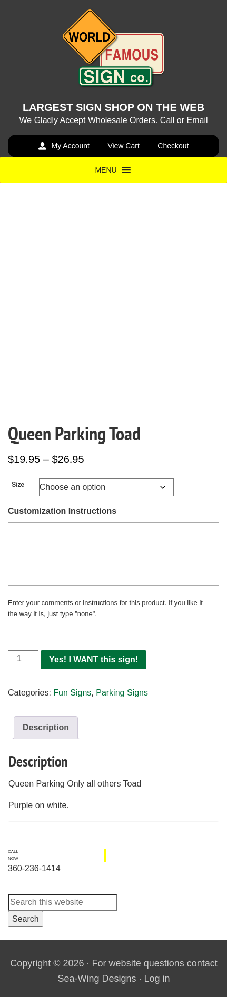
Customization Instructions (62, 511)
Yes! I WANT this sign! (93, 659)
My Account (71, 146)
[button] (105, 170)
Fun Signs (72, 692)
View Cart (123, 146)
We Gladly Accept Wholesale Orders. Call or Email (113, 120)
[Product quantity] (23, 658)
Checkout (173, 146)
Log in (157, 978)
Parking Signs (122, 692)
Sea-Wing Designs (96, 978)
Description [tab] (46, 727)
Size (18, 484)
